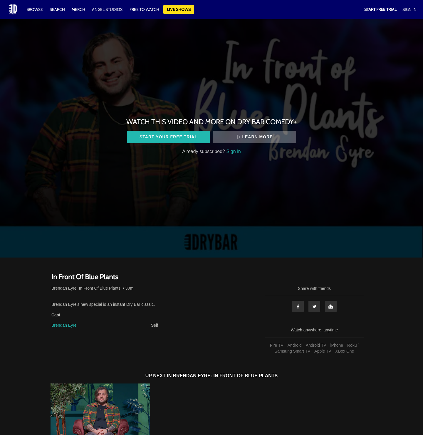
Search (58, 9)
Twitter (314, 306)
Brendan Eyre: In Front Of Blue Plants (85, 288)
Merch (78, 9)
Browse (35, 9)
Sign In (409, 9)
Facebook (298, 306)
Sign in (233, 151)
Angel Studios (107, 9)
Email (331, 306)
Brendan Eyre (64, 325)
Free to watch (144, 9)
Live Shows (179, 9)
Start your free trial (168, 137)
